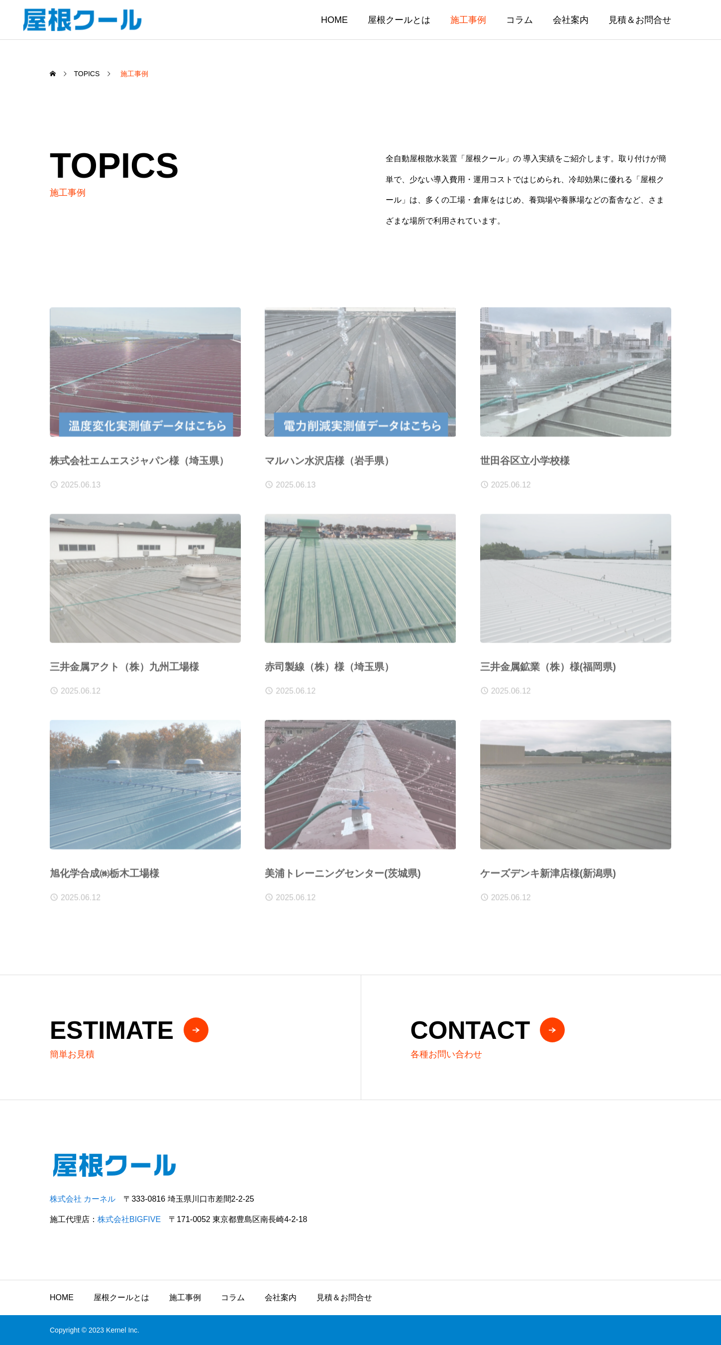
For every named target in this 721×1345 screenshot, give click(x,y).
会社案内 (571, 20)
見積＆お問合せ (640, 20)
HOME (334, 20)
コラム (519, 20)
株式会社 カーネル (82, 1199)
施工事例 (468, 20)
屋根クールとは (399, 20)
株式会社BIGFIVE (129, 1219)
